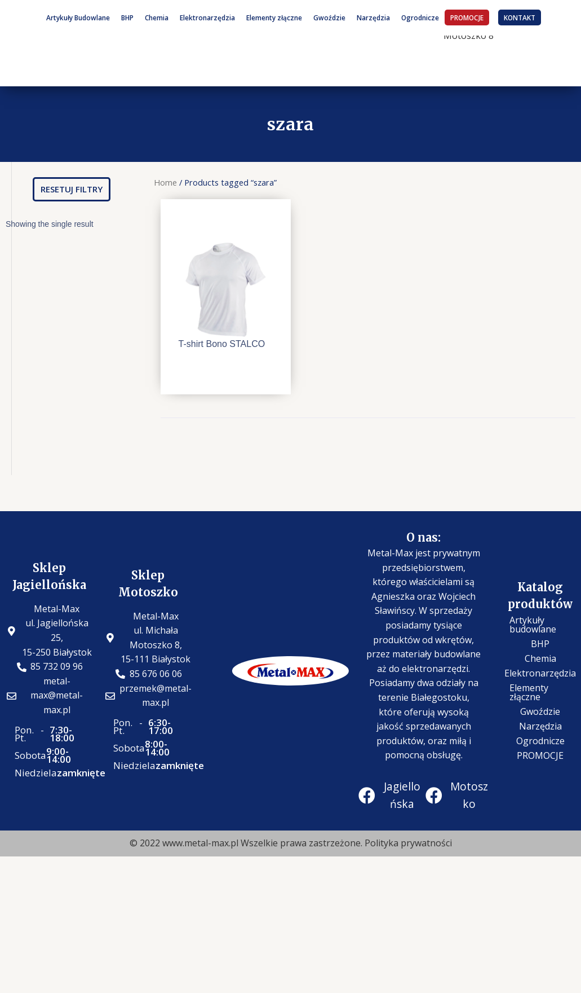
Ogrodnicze (420, 17)
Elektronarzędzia (207, 17)
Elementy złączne (274, 17)
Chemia (156, 17)
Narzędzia (373, 17)
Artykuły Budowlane (78, 17)
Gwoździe (329, 17)
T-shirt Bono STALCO (222, 344)
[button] (71, 189)
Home (165, 182)
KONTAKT (519, 17)
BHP (127, 17)
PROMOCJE (467, 17)
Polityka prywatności (408, 843)
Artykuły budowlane (532, 624)
